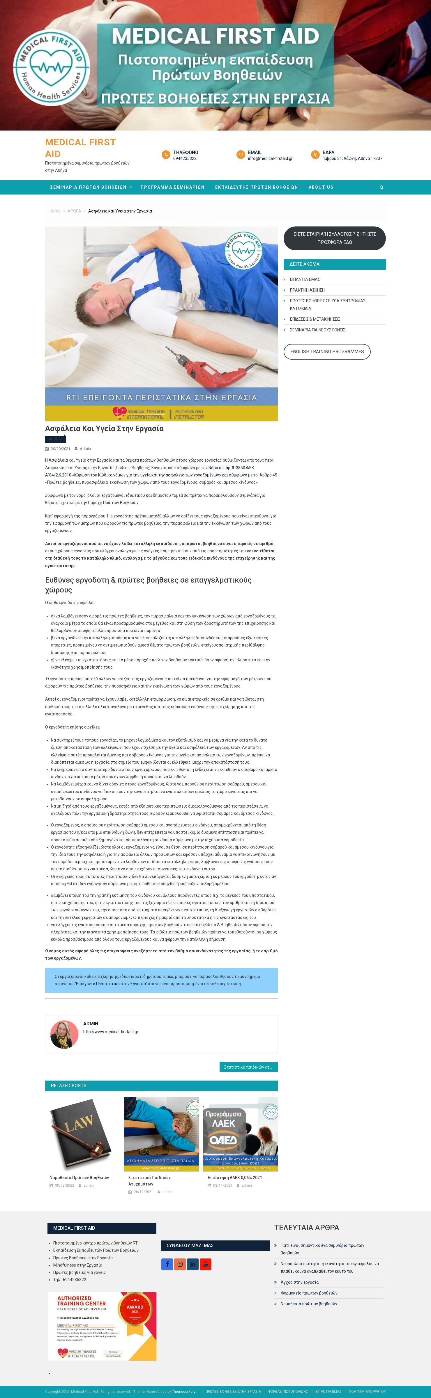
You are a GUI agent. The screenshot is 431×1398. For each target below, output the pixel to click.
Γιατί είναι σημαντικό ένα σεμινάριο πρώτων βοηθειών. (322, 1249)
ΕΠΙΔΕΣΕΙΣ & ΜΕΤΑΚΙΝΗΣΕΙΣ (315, 319)
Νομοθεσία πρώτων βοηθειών (79, 1177)
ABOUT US (321, 187)
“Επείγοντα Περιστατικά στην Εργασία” (111, 983)
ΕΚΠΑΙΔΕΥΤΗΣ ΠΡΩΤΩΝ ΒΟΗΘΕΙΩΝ (256, 187)
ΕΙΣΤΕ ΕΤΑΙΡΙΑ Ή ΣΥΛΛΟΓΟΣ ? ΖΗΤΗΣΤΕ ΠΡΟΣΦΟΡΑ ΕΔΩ (335, 238)
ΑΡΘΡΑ (55, 439)
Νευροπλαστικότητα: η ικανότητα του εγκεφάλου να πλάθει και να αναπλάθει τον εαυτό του (330, 1267)
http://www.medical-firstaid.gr (110, 1031)
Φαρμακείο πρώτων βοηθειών (309, 1293)
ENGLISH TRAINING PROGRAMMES (327, 351)
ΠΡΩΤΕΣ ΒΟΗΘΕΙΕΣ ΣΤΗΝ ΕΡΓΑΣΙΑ (233, 1392)
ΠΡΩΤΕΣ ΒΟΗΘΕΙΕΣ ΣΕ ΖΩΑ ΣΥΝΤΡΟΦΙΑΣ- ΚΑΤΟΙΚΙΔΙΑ (328, 305)
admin (85, 449)
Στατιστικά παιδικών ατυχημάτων (251, 1067)
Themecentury (183, 1392)
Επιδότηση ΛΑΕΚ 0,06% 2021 (235, 1177)
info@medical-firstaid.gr (270, 158)
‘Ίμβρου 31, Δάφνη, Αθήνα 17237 (352, 158)
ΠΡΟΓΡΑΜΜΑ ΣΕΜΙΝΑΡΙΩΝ (173, 187)
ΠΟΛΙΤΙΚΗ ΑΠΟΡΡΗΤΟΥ (367, 1392)
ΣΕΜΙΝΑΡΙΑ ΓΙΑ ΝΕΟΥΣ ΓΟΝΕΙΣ (317, 330)
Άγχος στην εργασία (300, 1282)
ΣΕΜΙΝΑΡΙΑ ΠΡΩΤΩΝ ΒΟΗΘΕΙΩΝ (88, 187)
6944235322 (185, 158)
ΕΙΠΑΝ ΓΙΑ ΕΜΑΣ (305, 279)
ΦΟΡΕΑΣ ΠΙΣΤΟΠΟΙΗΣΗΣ (288, 1392)
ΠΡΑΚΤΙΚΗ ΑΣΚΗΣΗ (307, 290)
